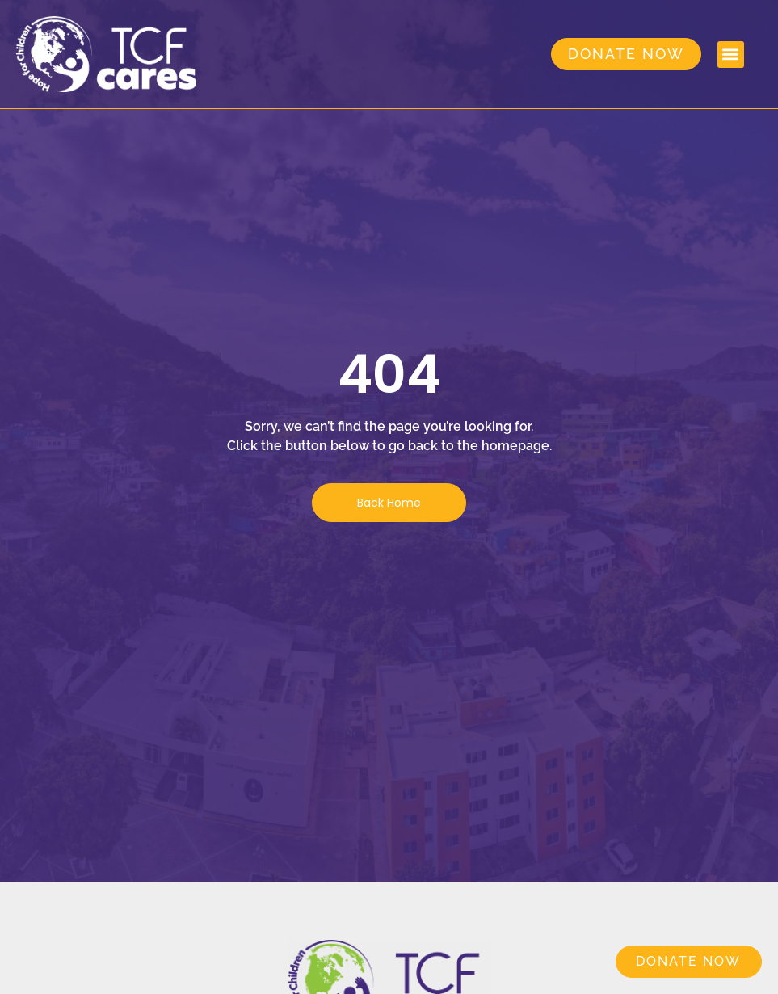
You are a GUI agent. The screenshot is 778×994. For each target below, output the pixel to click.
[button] (730, 54)
